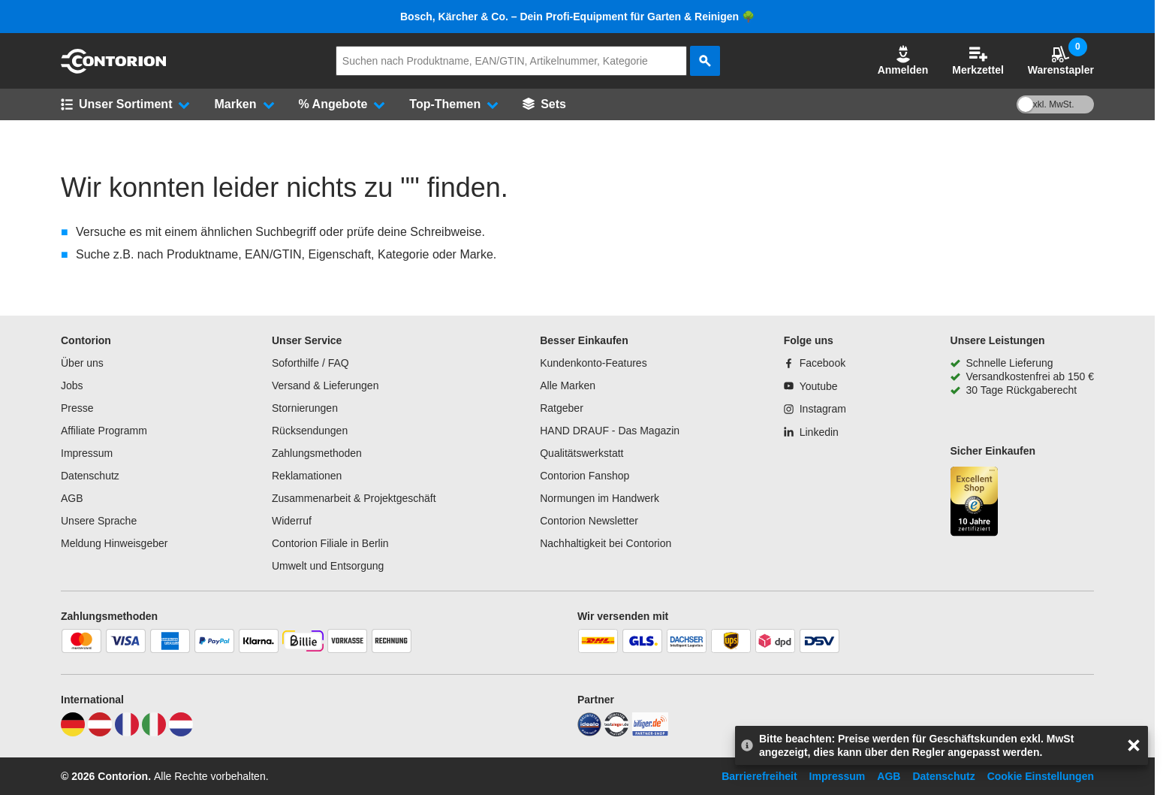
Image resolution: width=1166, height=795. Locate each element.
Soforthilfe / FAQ (310, 363)
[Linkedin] (811, 432)
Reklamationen (307, 476)
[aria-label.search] (705, 61)
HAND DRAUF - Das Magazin (609, 431)
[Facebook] (814, 363)
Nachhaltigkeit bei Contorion (605, 543)
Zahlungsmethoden (317, 453)
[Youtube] (811, 386)
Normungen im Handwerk (599, 498)
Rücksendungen (310, 431)
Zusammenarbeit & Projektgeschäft (354, 498)
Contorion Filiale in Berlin (330, 543)
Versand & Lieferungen (325, 385)
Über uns (82, 363)
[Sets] (544, 104)
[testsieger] (616, 733)
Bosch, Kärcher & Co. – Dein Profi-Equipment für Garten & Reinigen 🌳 (577, 17)
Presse (77, 408)
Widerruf (292, 521)
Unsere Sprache (99, 521)
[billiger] (650, 733)
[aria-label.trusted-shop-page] (975, 503)
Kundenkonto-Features (593, 363)
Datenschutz (90, 476)
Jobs (72, 385)
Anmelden (903, 60)
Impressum (87, 453)
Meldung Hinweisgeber (114, 543)
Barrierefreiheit (759, 776)
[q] (511, 61)
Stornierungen (305, 408)
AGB (72, 498)
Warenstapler (1061, 60)
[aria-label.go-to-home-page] (113, 70)
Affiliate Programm (104, 431)
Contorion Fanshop (584, 476)
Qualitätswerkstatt (581, 453)
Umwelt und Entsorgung (328, 566)
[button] (903, 61)
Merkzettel (977, 60)
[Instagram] (815, 409)
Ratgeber (561, 408)
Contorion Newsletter (589, 521)
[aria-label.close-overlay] (1133, 745)
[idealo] (589, 733)
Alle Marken (567, 385)
